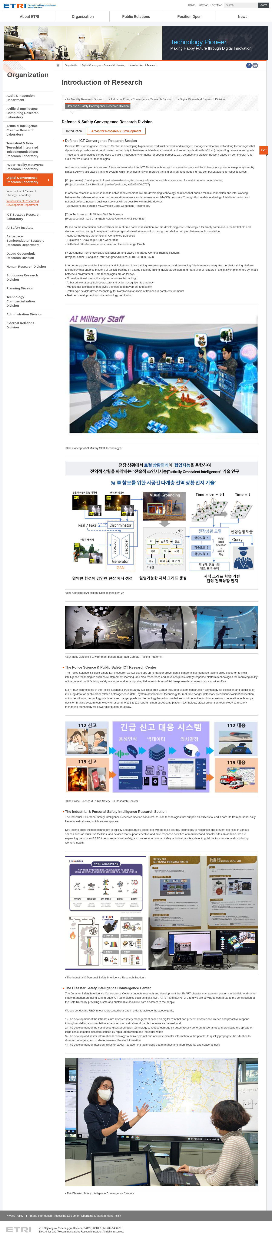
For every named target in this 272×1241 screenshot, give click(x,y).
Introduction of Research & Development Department (22, 203)
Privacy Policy (14, 1215)
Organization (83, 16)
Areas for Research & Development (116, 131)
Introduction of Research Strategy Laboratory (21, 193)
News (242, 16)
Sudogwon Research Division (22, 277)
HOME (191, 5)
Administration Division (24, 314)
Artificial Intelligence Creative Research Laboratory (22, 130)
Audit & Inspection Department (20, 98)
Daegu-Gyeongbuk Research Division (20, 256)
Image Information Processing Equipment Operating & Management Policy (75, 1215)
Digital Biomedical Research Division (202, 99)
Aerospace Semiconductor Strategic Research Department (25, 240)
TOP (264, 149)
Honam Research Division (26, 266)
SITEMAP (217, 5)
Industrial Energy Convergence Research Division (141, 99)
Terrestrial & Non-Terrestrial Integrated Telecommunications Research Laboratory (22, 149)
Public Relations (136, 16)
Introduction (74, 131)
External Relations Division (20, 325)
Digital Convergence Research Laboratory (22, 180)
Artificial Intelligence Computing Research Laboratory (22, 113)
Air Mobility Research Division (85, 99)
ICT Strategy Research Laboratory (23, 217)
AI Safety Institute (19, 227)
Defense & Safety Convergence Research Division (98, 106)
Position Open (189, 16)
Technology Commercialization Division (20, 301)
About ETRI (29, 16)
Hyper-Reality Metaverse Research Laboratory (24, 167)
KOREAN (203, 5)
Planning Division (19, 288)
